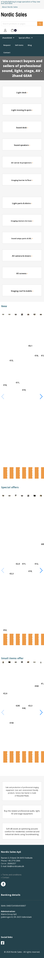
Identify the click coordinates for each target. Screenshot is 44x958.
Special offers (24, 38)
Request (7, 45)
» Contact (5, 877)
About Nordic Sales (10, 7)
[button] (41, 396)
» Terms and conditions (11, 874)
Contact (6, 52)
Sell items (19, 45)
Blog (30, 45)
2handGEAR (7, 38)
